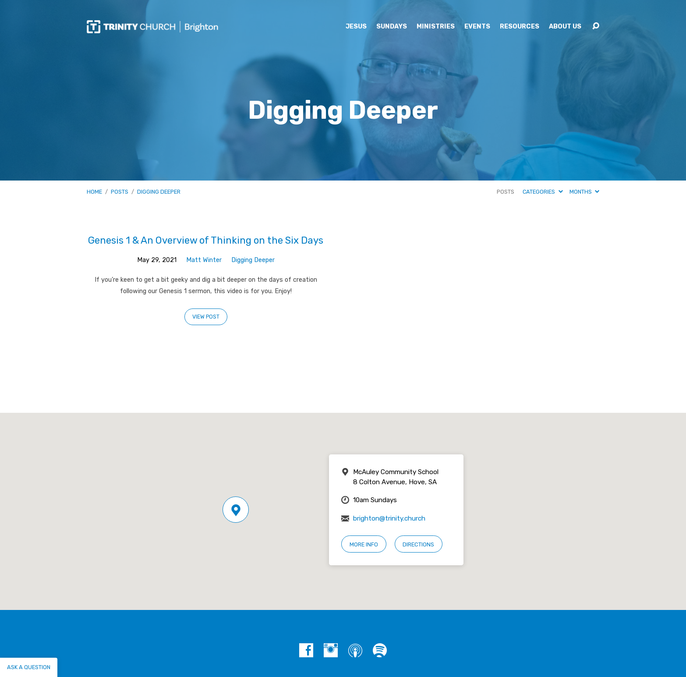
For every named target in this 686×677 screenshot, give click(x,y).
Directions (418, 544)
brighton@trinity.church (389, 518)
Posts (119, 191)
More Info (364, 544)
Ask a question (28, 667)
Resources (519, 27)
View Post (205, 317)
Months (584, 191)
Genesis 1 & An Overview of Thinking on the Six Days (205, 240)
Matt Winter (204, 260)
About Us (565, 27)
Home (94, 191)
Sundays (391, 27)
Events (477, 27)
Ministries (436, 27)
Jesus (356, 27)
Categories (542, 191)
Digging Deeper (158, 191)
